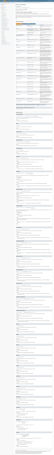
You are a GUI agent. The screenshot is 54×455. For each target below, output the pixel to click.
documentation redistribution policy (35, 453)
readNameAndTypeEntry (30, 75)
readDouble (29, 44)
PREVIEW (21, 7)
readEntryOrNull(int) (4, 19)
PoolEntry (26, 7)
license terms (26, 453)
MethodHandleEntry (19, 69)
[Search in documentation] (46, 2)
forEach (17, 109)
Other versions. (44, 451)
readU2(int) (3, 32)
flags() (2, 11)
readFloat (28, 62)
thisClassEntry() (4, 12)
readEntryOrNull (29, 53)
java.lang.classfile (6, 2)
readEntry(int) (3, 16)
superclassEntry (29, 98)
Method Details (3, 8)
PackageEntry (18, 271)
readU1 (28, 86)
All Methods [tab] (18, 23)
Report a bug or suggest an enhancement (20, 450)
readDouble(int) (4, 40)
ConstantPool (18, 7)
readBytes (28, 39)
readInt (28, 64)
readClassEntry (29, 41)
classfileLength (29, 26)
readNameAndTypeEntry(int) (5, 28)
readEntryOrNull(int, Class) (5, 20)
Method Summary (3, 7)
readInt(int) (3, 36)
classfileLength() (4, 15)
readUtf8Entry (29, 91)
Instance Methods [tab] (25, 23)
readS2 (28, 84)
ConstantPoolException (20, 168)
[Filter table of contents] (7, 4)
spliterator (21, 109)
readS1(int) (3, 33)
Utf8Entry (20, 34)
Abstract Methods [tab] (32, 23)
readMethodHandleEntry (30, 69)
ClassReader (12, 2)
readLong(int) (3, 37)
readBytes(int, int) (4, 41)
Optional (17, 98)
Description (2, 6)
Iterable (23, 7)
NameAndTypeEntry (19, 75)
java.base (1, 2)
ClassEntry (18, 41)
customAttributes (30, 34)
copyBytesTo (29, 32)
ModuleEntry (18, 72)
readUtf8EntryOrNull (30, 94)
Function (17, 34)
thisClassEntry (29, 101)
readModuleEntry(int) (4, 24)
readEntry (28, 50)
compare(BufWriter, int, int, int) (6, 44)
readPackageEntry (30, 78)
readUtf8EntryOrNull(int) (5, 23)
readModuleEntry (29, 72)
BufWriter (32, 32)
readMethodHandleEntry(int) (5, 29)
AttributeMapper (18, 35)
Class (35, 50)
